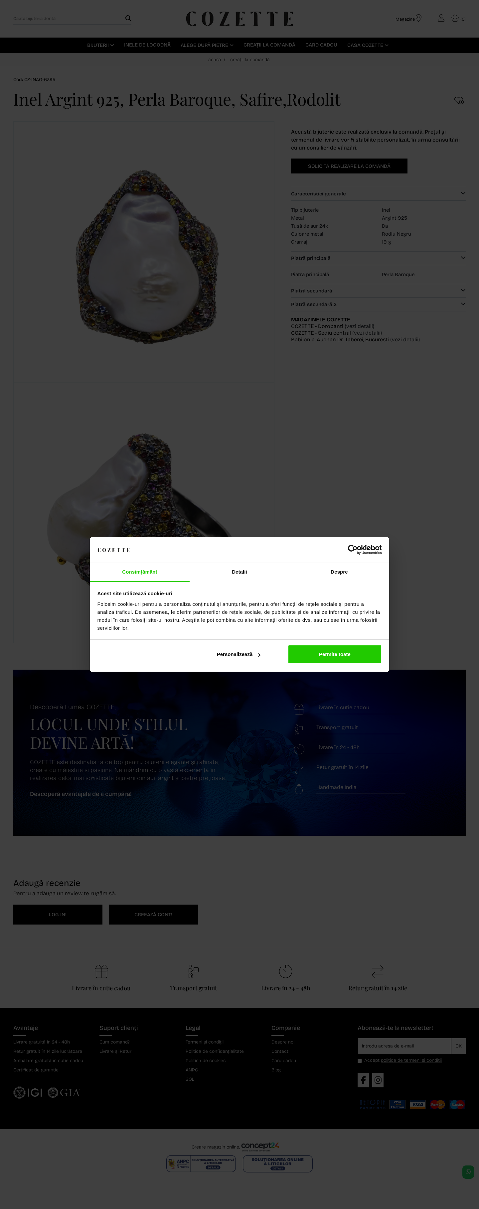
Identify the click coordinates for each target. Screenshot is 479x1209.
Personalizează (239, 654)
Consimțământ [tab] (139, 572)
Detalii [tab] (239, 572)
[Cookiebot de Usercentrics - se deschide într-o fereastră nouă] (353, 550)
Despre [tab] (339, 572)
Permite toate (335, 654)
